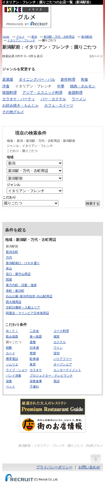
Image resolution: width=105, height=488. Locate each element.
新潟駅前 (86, 36)
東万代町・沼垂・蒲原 (21, 285)
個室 (56, 336)
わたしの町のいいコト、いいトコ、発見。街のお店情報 (52, 424)
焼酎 (9, 347)
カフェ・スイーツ (58, 105)
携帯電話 (12, 358)
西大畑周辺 (13, 301)
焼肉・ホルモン (82, 86)
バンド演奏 (13, 375)
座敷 (33, 342)
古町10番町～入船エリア (23, 307)
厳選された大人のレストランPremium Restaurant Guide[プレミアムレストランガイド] (52, 406)
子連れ (34, 386)
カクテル (59, 342)
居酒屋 (7, 79)
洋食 (6, 86)
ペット (10, 386)
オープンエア (62, 364)
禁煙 (33, 353)
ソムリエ (12, 364)
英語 (56, 381)
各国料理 (75, 92)
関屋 (9, 279)
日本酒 (34, 347)
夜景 (33, 364)
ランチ (68, 375)
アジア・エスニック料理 (42, 92)
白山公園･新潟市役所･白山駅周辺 (29, 296)
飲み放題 (12, 336)
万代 (9, 257)
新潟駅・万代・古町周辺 (59, 36)
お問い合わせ (89, 467)
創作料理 (68, 79)
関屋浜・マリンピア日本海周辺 (27, 313)
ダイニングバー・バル (37, 79)
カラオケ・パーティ (18, 99)
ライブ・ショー (16, 370)
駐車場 (34, 358)
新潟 (34, 36)
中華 (60, 86)
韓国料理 (9, 92)
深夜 (9, 381)
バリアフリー (62, 358)
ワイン (58, 347)
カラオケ (36, 370)
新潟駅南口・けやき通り (23, 263)
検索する (92, 203)
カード (10, 353)
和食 (84, 79)
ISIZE (6, 36)
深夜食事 (36, 381)
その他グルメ (13, 112)
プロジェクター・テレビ (47, 375)
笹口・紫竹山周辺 (18, 274)
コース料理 (61, 330)
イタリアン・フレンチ (21, 40)
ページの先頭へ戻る (95, 458)
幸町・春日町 (15, 290)
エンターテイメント (67, 370)
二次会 (34, 330)
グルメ (20, 36)
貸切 (56, 353)
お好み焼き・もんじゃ (20, 105)
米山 (9, 268)
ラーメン (79, 99)
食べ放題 (36, 336)
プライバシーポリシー (54, 467)
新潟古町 (12, 251)
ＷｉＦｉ (12, 330)
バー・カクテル (53, 99)
